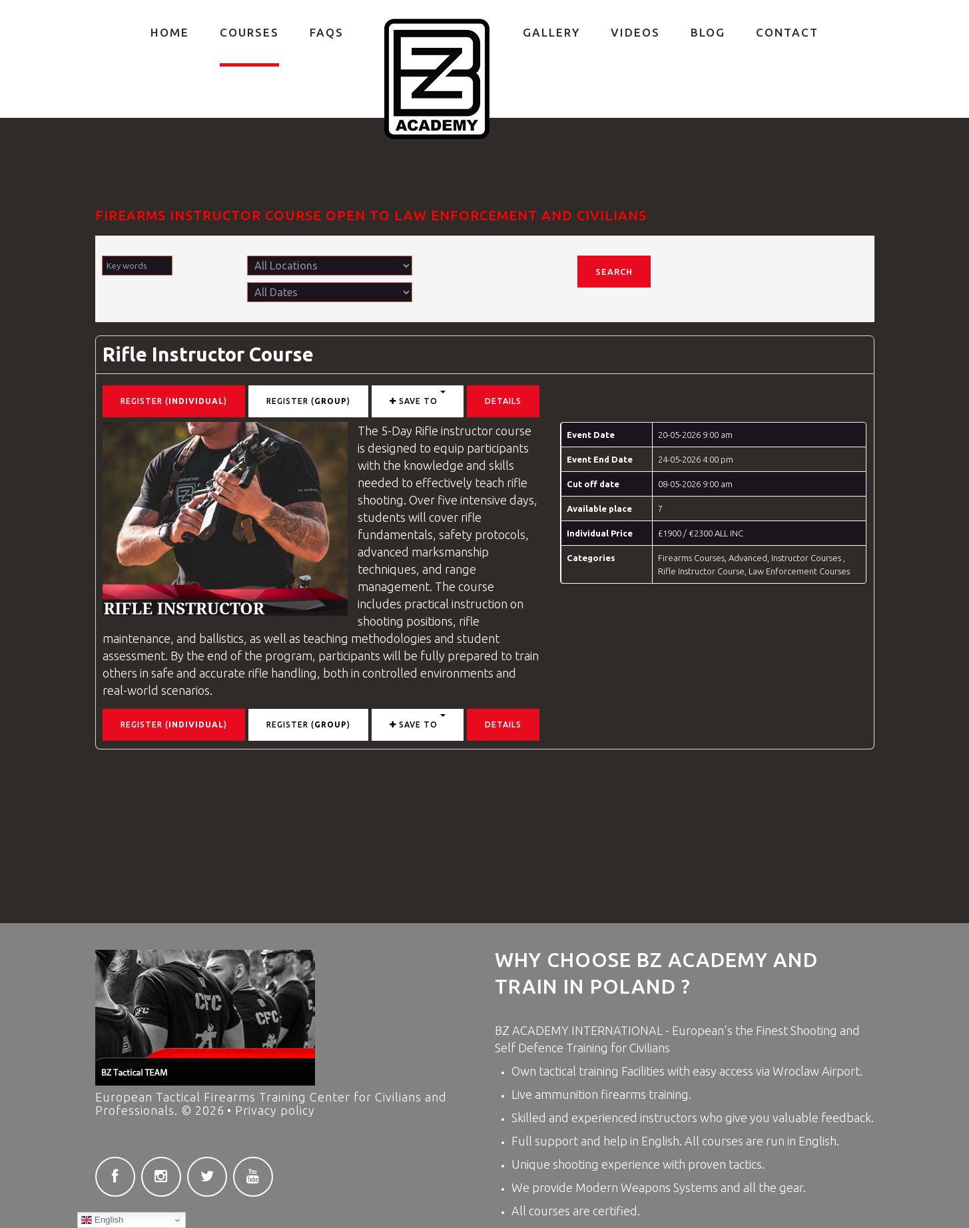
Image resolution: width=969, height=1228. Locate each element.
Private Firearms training (437, 79)
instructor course (486, 430)
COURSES (249, 32)
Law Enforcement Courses (799, 571)
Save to (418, 398)
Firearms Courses (691, 557)
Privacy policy (275, 1110)
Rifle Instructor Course (208, 354)
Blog (708, 32)
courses (722, 1140)
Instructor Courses (807, 557)
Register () (174, 401)
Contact (787, 32)
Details (503, 401)
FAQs (327, 32)
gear (791, 1187)
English (102, 1220)
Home (170, 32)
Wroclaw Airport (816, 1071)
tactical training (580, 1071)
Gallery (551, 32)
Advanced (748, 557)
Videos (635, 32)
